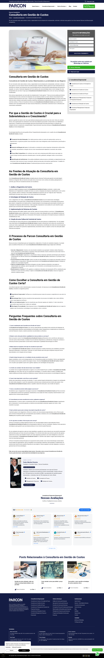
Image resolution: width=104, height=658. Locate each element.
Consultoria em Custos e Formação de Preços (40, 601)
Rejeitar (11, 650)
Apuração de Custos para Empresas (60, 603)
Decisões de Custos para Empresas (60, 605)
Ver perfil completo (28, 484)
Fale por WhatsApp (89, 6)
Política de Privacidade (16, 647)
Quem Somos (35, 6)
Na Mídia (76, 611)
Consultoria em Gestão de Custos (79, 89)
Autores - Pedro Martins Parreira (81, 603)
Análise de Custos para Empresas (60, 601)
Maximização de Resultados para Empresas (62, 609)
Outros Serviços (61, 6)
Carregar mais (52, 548)
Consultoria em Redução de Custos (80, 103)
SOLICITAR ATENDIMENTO (81, 53)
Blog (70, 6)
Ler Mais (33, 589)
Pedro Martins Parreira (30, 462)
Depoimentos (77, 613)
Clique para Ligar (89, 1)
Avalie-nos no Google (85, 509)
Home (10, 17)
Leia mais (15, 526)
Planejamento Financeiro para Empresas (61, 611)
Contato (75, 6)
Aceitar (24, 650)
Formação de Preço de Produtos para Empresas (63, 607)
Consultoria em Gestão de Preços (79, 93)
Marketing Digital (23, 655)
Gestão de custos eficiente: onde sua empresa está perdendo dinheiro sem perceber (24, 583)
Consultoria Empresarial (48, 6)
